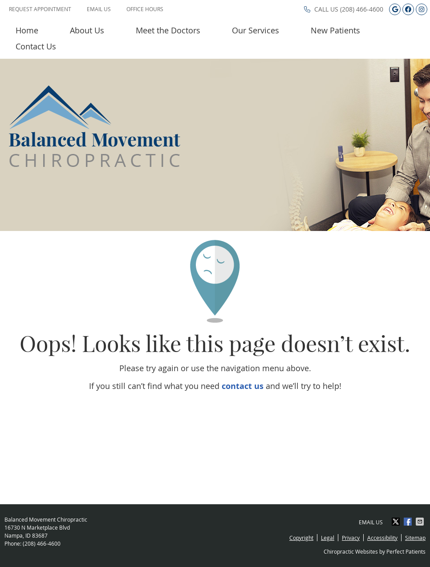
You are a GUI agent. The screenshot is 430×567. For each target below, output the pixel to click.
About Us (87, 30)
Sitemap (415, 537)
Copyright (301, 537)
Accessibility (382, 537)
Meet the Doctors (168, 30)
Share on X (397, 522)
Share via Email (421, 522)
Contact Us (36, 46)
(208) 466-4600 (361, 9)
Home (27, 30)
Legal (327, 537)
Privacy (351, 537)
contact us (243, 386)
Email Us (99, 8)
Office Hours (144, 8)
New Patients (335, 30)
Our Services (255, 30)
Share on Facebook (409, 522)
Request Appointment (40, 8)
